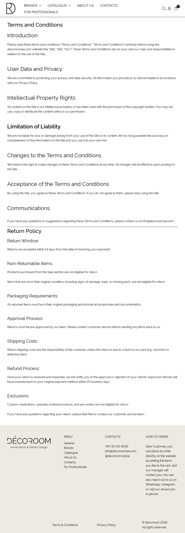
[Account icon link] (169, 8)
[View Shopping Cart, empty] (176, 9)
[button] (164, 8)
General (69, 443)
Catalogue (71, 452)
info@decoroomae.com (158, 221)
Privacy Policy (106, 525)
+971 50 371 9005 (116, 446)
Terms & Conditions (65, 525)
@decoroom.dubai (117, 456)
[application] (39, 5)
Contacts (70, 462)
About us (70, 457)
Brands (69, 448)
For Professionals (75, 467)
